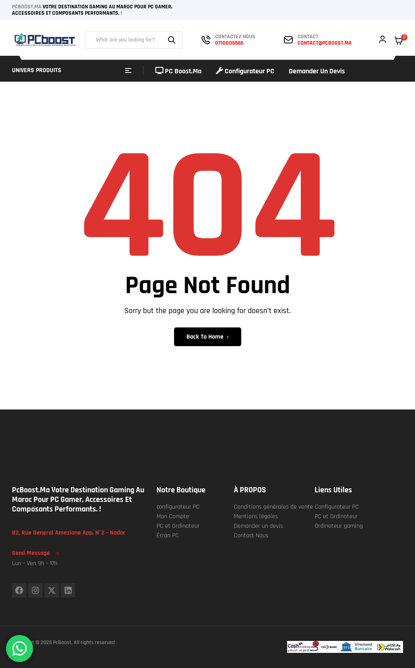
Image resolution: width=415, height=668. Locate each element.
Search (173, 40)
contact (308, 36)
